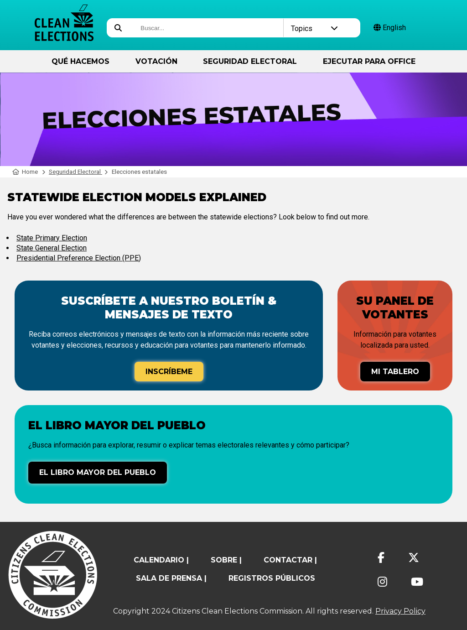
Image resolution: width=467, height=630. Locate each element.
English (390, 27)
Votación (156, 61)
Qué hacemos (80, 61)
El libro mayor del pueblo (97, 472)
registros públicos (271, 578)
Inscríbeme (168, 371)
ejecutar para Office (369, 61)
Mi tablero (395, 371)
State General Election (51, 248)
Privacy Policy (400, 611)
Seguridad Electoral (250, 61)
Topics (314, 28)
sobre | (226, 560)
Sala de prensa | (171, 578)
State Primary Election (51, 238)
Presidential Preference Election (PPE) (78, 258)
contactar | (290, 560)
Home (25, 171)
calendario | (161, 560)
